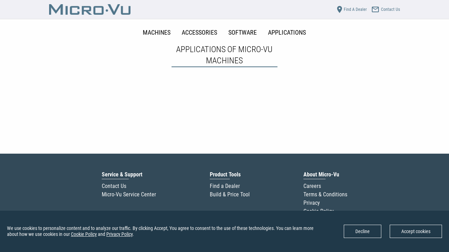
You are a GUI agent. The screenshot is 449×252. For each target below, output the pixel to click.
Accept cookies (415, 231)
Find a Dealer (225, 186)
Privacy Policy (119, 234)
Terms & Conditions (325, 194)
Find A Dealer (351, 9)
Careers (312, 186)
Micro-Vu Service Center (129, 194)
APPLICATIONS (287, 32)
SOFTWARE (242, 32)
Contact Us (114, 186)
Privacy (311, 203)
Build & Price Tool (230, 194)
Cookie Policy (84, 234)
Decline (362, 231)
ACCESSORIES (199, 32)
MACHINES (156, 32)
